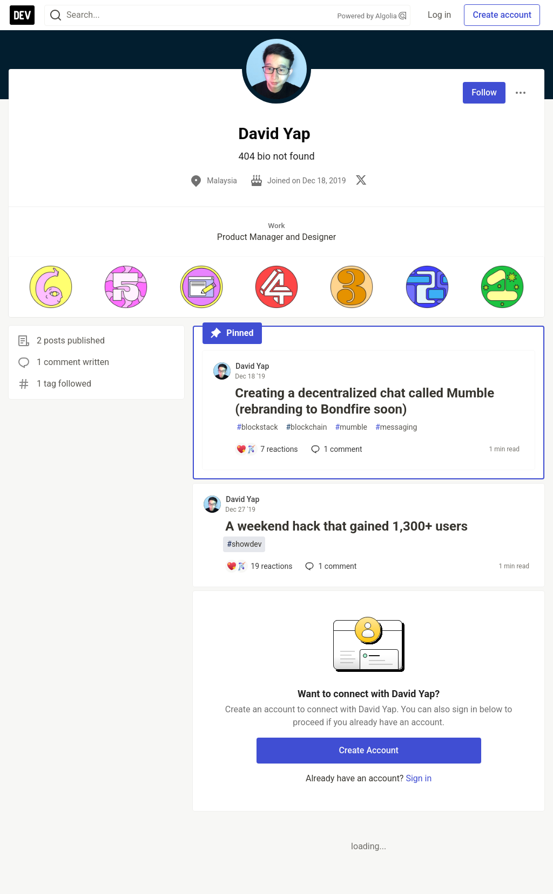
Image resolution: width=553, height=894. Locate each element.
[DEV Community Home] (22, 15)
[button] (50, 286)
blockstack (257, 427)
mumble (351, 427)
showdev (244, 544)
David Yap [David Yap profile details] (252, 366)
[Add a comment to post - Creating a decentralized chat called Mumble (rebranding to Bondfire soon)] (267, 449)
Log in (439, 15)
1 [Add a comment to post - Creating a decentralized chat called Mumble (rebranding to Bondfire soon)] (335, 449)
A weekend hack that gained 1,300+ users (346, 526)
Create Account (369, 750)
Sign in (418, 778)
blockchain (306, 427)
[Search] (55, 15)
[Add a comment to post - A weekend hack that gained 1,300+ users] (259, 566)
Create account (502, 15)
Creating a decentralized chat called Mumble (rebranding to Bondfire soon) (364, 401)
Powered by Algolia (372, 16)
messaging (396, 427)
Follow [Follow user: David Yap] (484, 92)
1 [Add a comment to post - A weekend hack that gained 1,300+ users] (329, 566)
